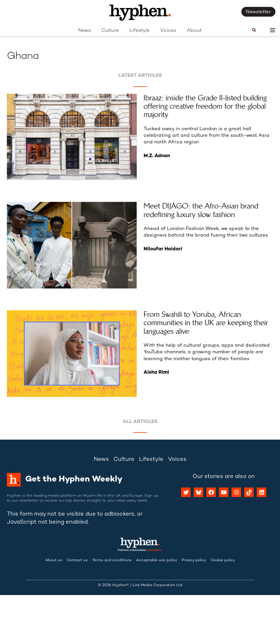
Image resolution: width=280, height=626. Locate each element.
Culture (110, 30)
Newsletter (258, 12)
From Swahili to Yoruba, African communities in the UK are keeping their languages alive (206, 323)
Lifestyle (140, 30)
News (84, 30)
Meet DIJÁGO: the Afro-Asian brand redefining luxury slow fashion (201, 210)
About (194, 30)
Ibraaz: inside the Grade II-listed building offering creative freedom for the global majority (205, 106)
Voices (168, 30)
